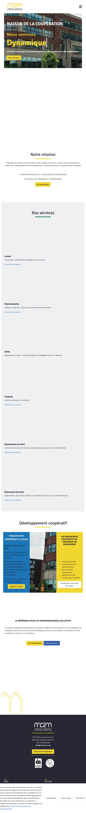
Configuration (51, 798)
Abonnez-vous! (51, 618)
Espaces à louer (16, 557)
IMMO (6, 770)
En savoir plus (43, 184)
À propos (8, 759)
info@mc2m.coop (43, 720)
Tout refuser (80, 798)
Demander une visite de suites (69, 555)
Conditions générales (53, 759)
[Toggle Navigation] (80, 6)
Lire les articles (34, 618)
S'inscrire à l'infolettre (43, 726)
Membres (8, 762)
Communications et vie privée (57, 762)
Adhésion (8, 765)
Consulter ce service (12, 264)
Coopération (9, 767)
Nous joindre (14, 58)
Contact (7, 773)
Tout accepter (66, 798)
